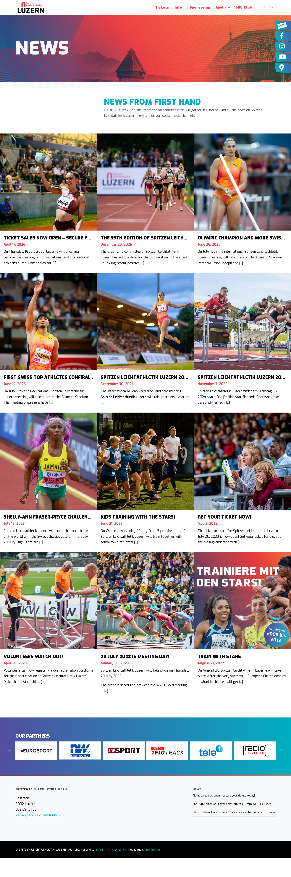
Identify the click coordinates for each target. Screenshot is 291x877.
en (271, 7)
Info (178, 7)
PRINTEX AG (152, 850)
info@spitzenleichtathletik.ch (37, 815)
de (263, 7)
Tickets (162, 7)
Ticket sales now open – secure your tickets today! (224, 795)
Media (221, 7)
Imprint (101, 850)
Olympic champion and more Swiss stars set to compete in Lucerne (234, 812)
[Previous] (10, 750)
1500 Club (243, 7)
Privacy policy (117, 850)
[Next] (281, 750)
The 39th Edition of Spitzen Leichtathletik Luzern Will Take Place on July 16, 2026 (234, 804)
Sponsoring (200, 7)
